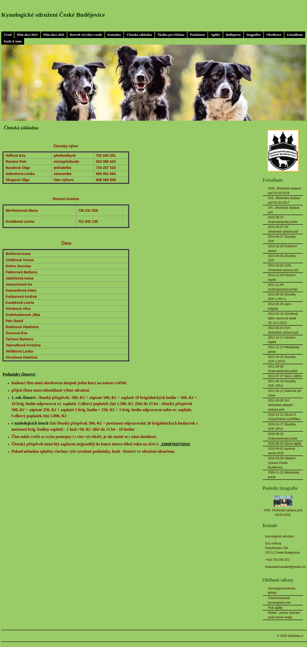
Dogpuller (253, 35)
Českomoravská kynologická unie (279, 600)
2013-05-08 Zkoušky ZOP (282, 258)
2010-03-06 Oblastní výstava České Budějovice (282, 463)
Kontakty (114, 35)
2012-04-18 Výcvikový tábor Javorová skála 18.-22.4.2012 (283, 318)
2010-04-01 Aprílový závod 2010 (281, 451)
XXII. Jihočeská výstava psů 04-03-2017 (284, 200)
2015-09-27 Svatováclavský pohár (283, 220)
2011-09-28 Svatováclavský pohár (283, 369)
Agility (215, 35)
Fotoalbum (295, 35)
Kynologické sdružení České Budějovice (53, 14)
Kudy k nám (13, 41)
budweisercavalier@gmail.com (285, 567)
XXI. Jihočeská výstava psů (283, 210)
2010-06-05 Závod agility (284, 443)
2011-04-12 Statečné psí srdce (284, 393)
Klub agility (275, 607)
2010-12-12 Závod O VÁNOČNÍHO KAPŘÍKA (284, 417)
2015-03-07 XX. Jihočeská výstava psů (283, 229)
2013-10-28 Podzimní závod (282, 248)
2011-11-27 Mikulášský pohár (283, 349)
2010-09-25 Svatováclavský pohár (283, 436)
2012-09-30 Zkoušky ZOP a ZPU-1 (282, 297)
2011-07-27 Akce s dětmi (285, 376)
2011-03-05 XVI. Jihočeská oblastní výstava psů (280, 405)
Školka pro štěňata (171, 35)
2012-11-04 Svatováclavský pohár (283, 287)
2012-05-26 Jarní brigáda (279, 306)
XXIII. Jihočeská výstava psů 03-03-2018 (284, 191)
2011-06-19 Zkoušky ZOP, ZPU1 (282, 383)
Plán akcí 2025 (27, 35)
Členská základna (139, 35)
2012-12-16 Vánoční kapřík (282, 277)
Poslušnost (197, 35)
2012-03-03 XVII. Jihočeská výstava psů (283, 330)
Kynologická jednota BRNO (281, 591)
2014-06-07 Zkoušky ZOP (282, 239)
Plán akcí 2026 (53, 35)
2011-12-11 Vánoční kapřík (282, 340)
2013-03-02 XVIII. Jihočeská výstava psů (283, 268)
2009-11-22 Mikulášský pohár (283, 475)
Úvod (7, 35)
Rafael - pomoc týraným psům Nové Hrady (284, 615)
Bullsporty (233, 35)
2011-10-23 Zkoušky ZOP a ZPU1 (282, 359)
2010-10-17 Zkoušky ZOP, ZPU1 (282, 427)
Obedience (273, 35)
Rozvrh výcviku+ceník (86, 35)
